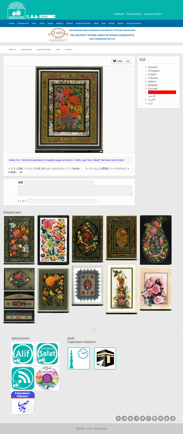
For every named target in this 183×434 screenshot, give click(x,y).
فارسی (152, 96)
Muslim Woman (27, 50)
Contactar (118, 14)
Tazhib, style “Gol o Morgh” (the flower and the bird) (99, 160)
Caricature (68, 49)
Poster (59, 50)
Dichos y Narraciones (134, 23)
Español (152, 67)
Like (121, 61)
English (152, 74)
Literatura (69, 23)
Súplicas (120, 23)
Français (153, 77)
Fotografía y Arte (23, 23)
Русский (152, 88)
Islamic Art (13, 50)
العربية (151, 99)
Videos (34, 23)
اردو (150, 103)
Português (154, 70)
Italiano (152, 81)
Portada (11, 23)
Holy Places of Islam (45, 50)
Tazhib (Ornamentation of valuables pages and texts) (47, 160)
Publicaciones (134, 14)
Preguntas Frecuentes (83, 23)
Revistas (112, 23)
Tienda (96, 23)
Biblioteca (59, 23)
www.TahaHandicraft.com (102, 39)
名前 (20, 182)
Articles (42, 23)
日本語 (152, 92)
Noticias (50, 23)
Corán (104, 23)
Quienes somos (153, 14)
